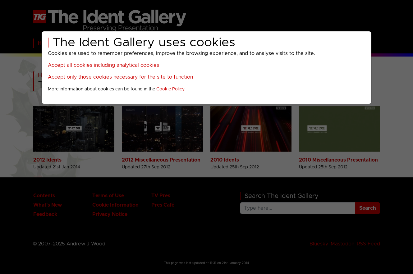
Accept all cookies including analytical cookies (103, 65)
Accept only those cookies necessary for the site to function (120, 77)
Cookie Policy (170, 89)
